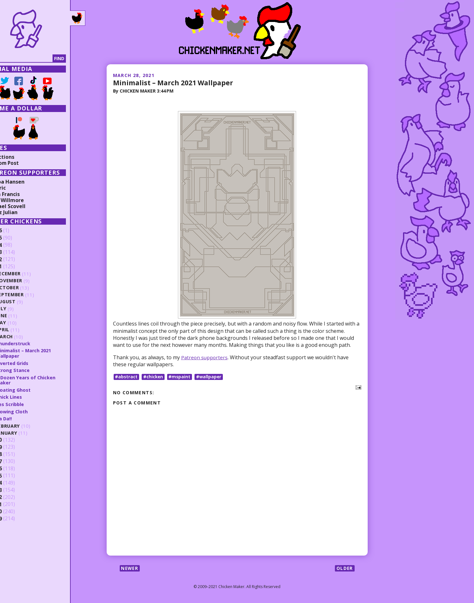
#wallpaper (212, 377)
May (19, 323)
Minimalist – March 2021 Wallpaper (175, 82)
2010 (15, 511)
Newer (130, 568)
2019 (15, 446)
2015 (15, 475)
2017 (15, 460)
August (24, 302)
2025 (15, 238)
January (25, 432)
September (28, 295)
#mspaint (182, 377)
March (23, 337)
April (21, 330)
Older (344, 568)
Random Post (22, 162)
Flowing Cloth (30, 410)
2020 (15, 439)
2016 (15, 468)
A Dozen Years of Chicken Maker (44, 379)
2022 (15, 259)
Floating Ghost (32, 389)
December (27, 274)
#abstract (126, 377)
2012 (15, 496)
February (27, 425)
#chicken (154, 377)
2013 (15, 489)
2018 (15, 453)
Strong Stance (31, 370)
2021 (15, 267)
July (20, 309)
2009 (15, 518)
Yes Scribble (29, 403)
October (26, 288)
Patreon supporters (205, 357)
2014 (15, 482)
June (20, 316)
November (28, 281)
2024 (15, 245)
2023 (15, 252)
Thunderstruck (32, 343)
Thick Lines (27, 396)
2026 (15, 231)
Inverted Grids (31, 363)
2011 (15, 503)
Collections (19, 156)
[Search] (38, 58)
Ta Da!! (22, 417)
